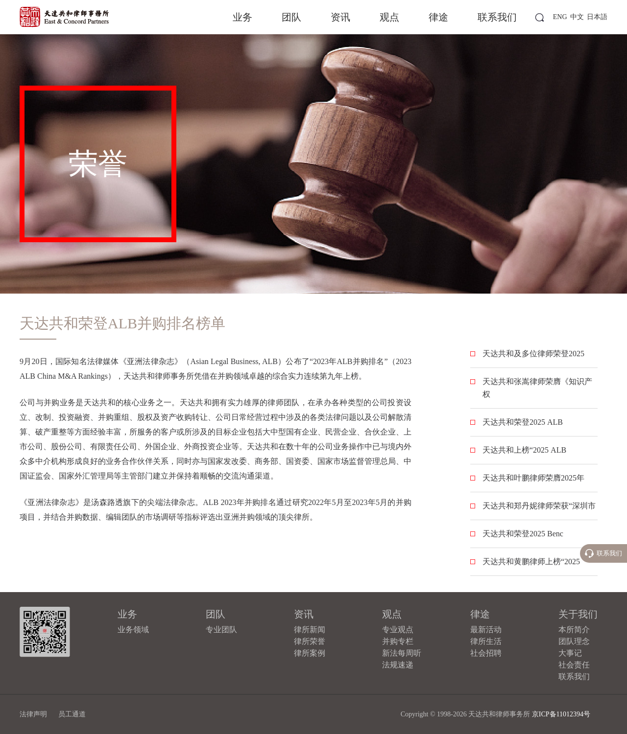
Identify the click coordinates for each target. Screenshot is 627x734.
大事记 (570, 653)
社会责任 (574, 665)
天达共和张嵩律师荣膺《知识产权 (537, 387)
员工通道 (72, 714)
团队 (291, 17)
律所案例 (309, 653)
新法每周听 (401, 653)
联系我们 (497, 17)
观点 (389, 17)
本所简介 (574, 629)
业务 (242, 17)
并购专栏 (397, 641)
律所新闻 (309, 629)
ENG (560, 17)
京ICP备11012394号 (561, 714)
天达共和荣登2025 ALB (522, 422)
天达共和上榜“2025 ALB (524, 450)
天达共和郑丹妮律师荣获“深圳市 (539, 506)
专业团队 (221, 629)
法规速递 (397, 665)
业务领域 (133, 629)
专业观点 (397, 629)
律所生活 (486, 641)
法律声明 (33, 714)
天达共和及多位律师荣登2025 (533, 353)
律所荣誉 (309, 641)
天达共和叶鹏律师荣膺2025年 (533, 478)
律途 (438, 17)
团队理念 (574, 641)
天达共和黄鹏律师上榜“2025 (531, 561)
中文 (577, 17)
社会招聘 (486, 653)
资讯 (340, 17)
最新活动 (486, 629)
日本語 (597, 17)
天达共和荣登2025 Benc (522, 533)
